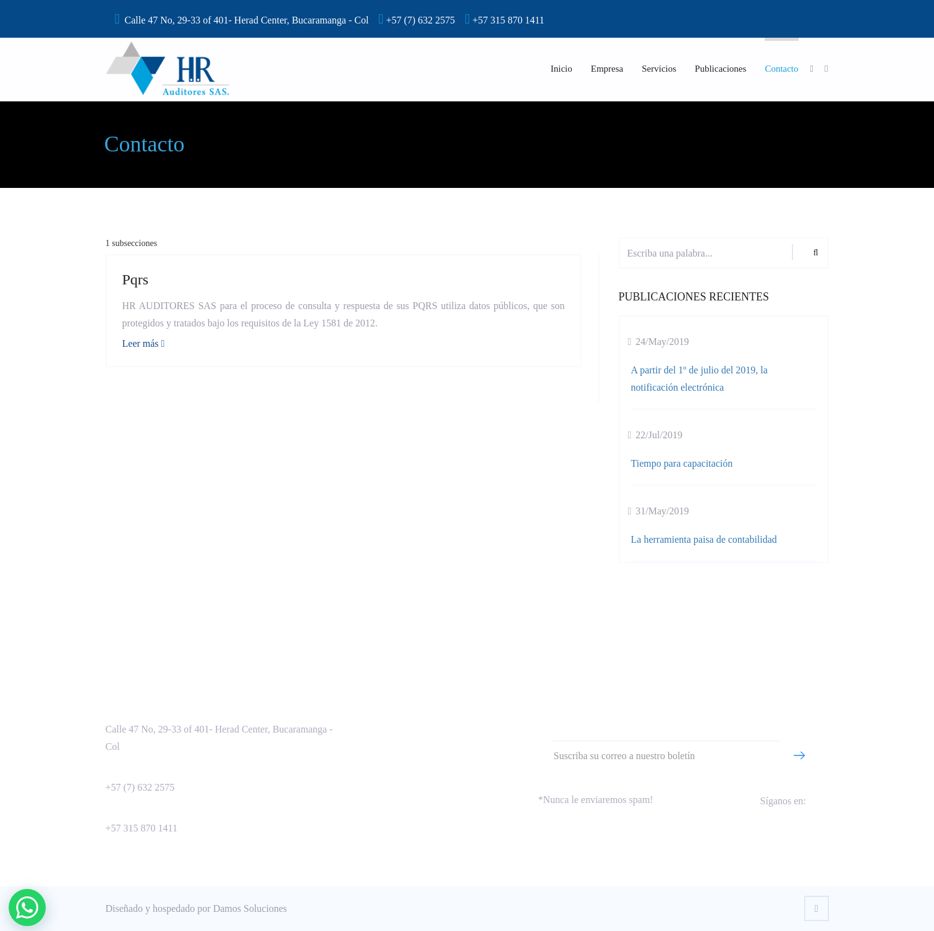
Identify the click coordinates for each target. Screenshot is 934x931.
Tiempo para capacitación (682, 463)
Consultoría (367, 730)
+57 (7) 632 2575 (140, 787)
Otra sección (368, 789)
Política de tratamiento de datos (406, 769)
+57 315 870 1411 (141, 828)
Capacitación (370, 749)
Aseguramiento (374, 710)
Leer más (143, 343)
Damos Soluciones (250, 908)
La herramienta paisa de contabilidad (704, 539)
